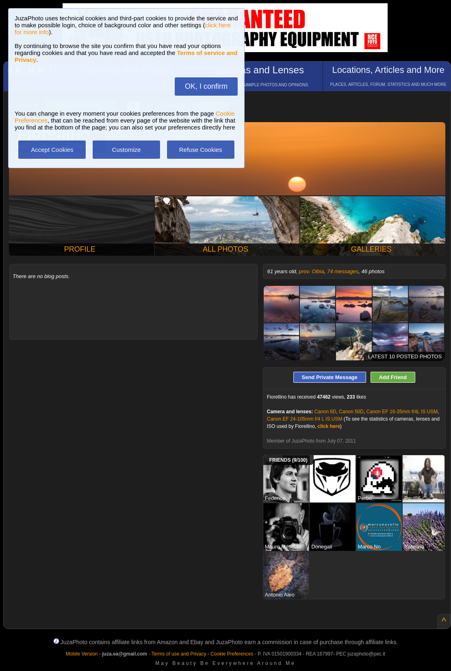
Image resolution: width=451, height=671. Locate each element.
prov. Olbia (311, 271)
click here (328, 426)
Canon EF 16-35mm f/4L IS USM (402, 411)
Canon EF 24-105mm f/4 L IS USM (305, 419)
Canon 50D (351, 411)
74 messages (342, 271)
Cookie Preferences (231, 654)
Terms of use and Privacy (179, 654)
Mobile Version (82, 654)
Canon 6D (325, 411)
